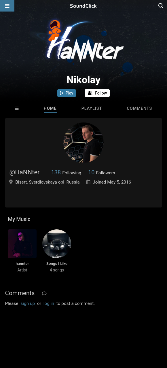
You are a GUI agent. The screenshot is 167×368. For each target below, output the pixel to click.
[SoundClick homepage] (83, 6)
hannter (22, 263)
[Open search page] (161, 6)
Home (50, 108)
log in (48, 303)
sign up (27, 303)
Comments (139, 108)
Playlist (91, 108)
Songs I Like (56, 263)
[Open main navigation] (7, 6)
